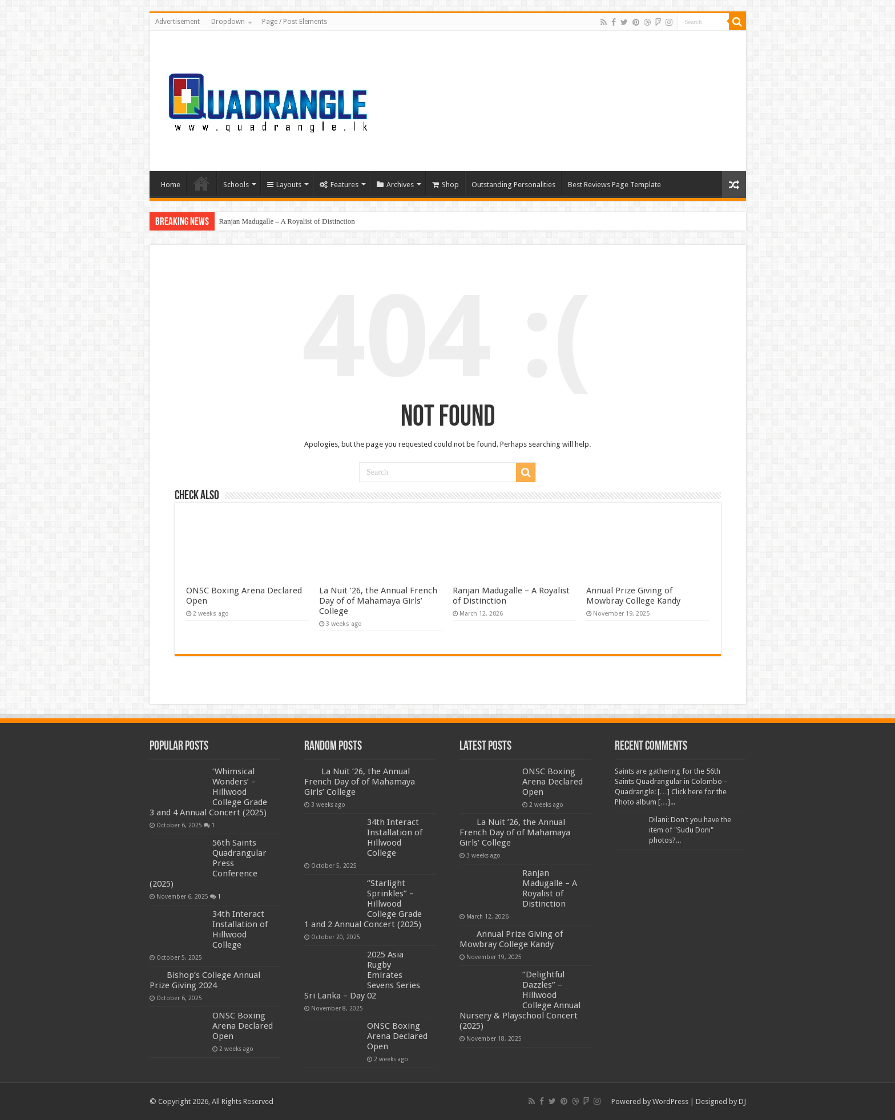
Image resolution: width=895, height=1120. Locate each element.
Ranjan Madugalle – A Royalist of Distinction (287, 221)
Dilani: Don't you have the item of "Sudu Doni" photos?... (690, 829)
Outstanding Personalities (513, 184)
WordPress (670, 1101)
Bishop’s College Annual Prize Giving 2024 (205, 980)
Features (339, 184)
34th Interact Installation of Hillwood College (240, 929)
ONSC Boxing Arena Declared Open (242, 1025)
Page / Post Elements (294, 22)
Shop (445, 184)
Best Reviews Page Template (614, 184)
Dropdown (228, 22)
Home (170, 184)
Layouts (284, 184)
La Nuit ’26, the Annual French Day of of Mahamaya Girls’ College (378, 600)
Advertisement (177, 22)
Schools (236, 184)
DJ (742, 1101)
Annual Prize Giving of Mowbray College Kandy (633, 595)
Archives (395, 184)
